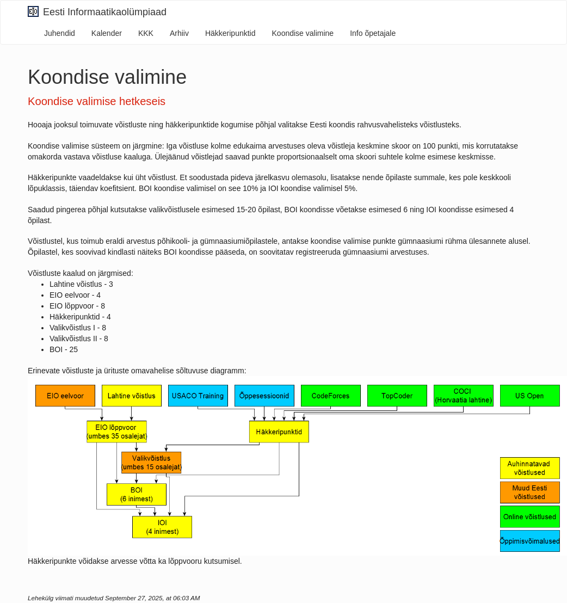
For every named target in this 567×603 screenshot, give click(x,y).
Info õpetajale (373, 33)
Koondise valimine (303, 33)
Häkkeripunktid (230, 33)
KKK (145, 33)
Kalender (106, 33)
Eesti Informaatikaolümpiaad (97, 11)
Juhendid (59, 33)
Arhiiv (179, 33)
